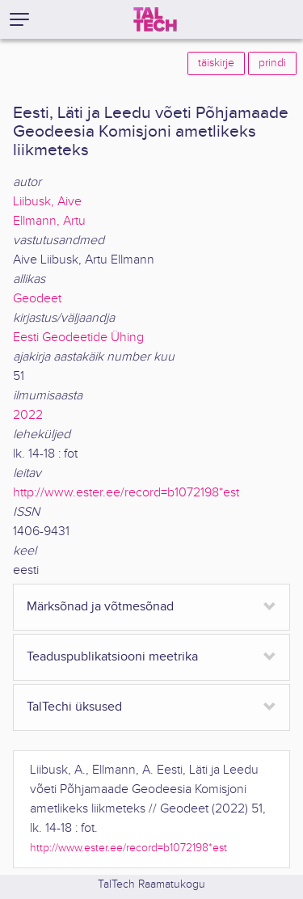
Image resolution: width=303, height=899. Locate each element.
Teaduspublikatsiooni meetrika (112, 657)
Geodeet (37, 298)
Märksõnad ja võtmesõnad (100, 606)
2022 (28, 415)
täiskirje (216, 63)
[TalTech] (155, 19)
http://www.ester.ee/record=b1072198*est (126, 492)
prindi (272, 63)
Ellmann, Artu (49, 221)
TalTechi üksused (74, 707)
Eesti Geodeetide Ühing (78, 337)
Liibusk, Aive (47, 201)
